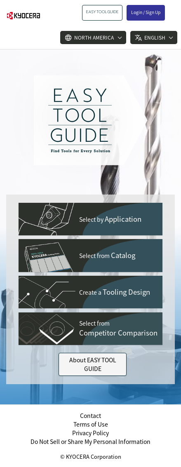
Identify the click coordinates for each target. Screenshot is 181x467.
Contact (90, 415)
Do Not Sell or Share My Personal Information (90, 441)
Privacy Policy (90, 433)
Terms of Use (90, 424)
